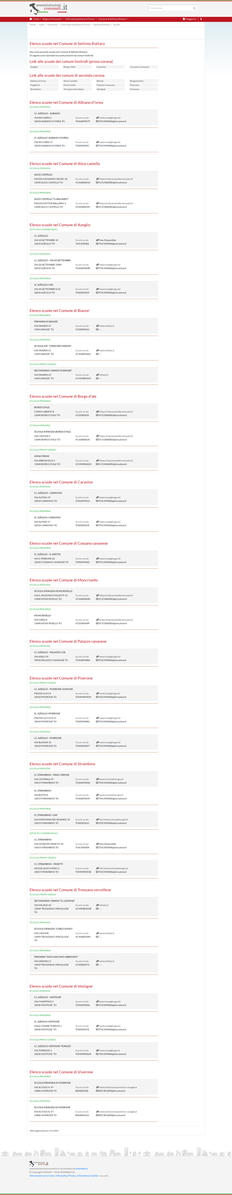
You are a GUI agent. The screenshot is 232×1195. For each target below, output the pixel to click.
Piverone (134, 85)
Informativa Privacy (66, 1175)
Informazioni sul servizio (41, 1175)
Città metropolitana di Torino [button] (80, 18)
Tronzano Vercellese (73, 89)
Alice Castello (70, 80)
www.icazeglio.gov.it (109, 693)
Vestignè (101, 89)
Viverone (134, 89)
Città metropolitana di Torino (75, 24)
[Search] (171, 8)
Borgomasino (137, 80)
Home (33, 24)
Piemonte (52, 24)
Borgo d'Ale (69, 66)
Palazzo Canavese (106, 85)
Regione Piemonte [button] (52, 18)
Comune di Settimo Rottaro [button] (112, 18)
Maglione (35, 85)
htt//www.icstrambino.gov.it (113, 819)
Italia (41, 24)
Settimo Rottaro (102, 24)
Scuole (116, 24)
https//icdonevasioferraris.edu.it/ (116, 178)
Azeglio (34, 66)
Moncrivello (69, 85)
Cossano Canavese (139, 66)
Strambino (35, 89)
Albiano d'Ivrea (38, 80)
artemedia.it (81, 1168)
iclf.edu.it (103, 374)
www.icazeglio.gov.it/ (110, 117)
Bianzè (100, 80)
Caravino (101, 66)
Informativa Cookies (87, 1175)
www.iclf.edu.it (106, 325)
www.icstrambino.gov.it (111, 779)
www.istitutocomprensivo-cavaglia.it (118, 1087)
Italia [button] (36, 18)
